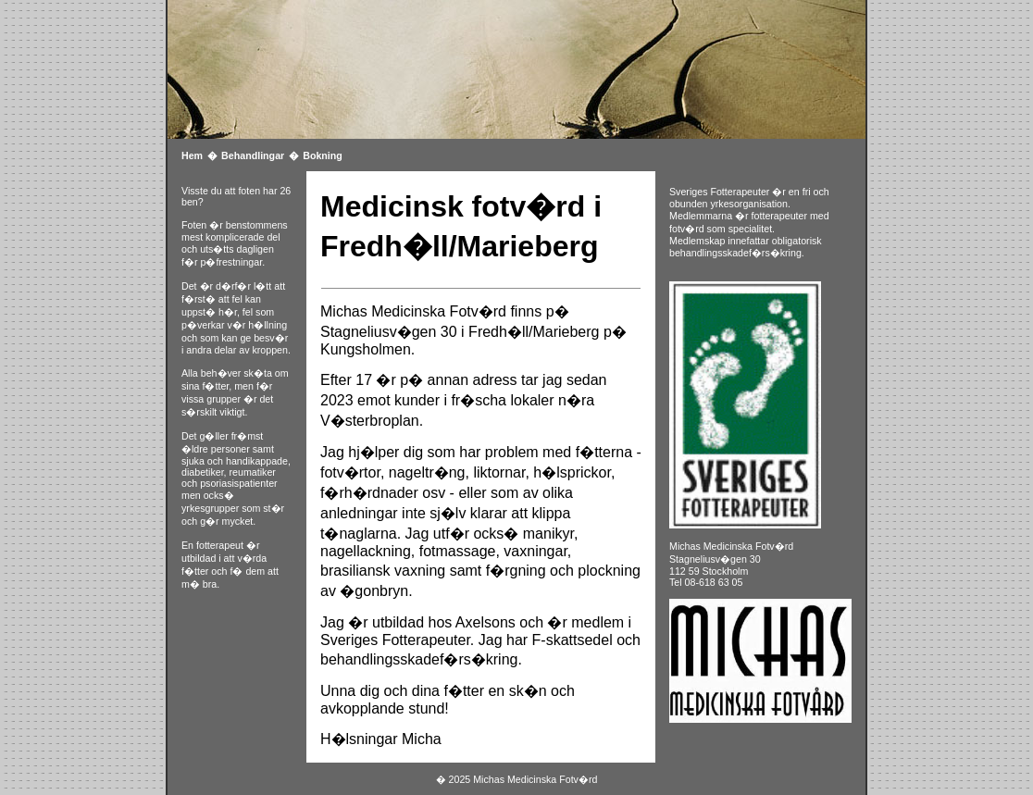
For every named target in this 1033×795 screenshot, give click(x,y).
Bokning (322, 155)
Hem (192, 155)
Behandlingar (252, 155)
